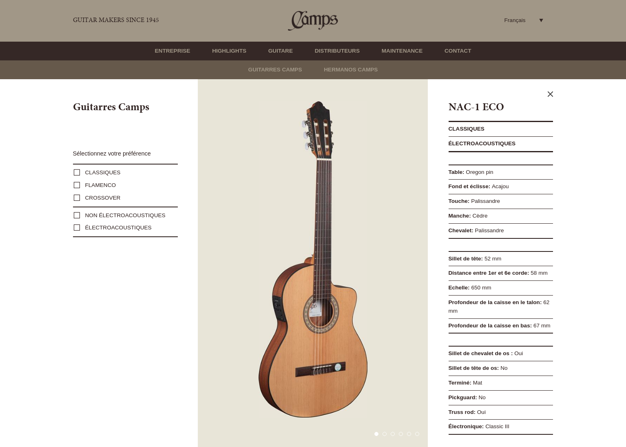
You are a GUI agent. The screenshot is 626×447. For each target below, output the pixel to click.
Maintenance (402, 51)
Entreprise (172, 51)
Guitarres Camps (275, 70)
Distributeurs (337, 51)
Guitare (280, 51)
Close (550, 94)
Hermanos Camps (351, 70)
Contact (458, 51)
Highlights (229, 51)
